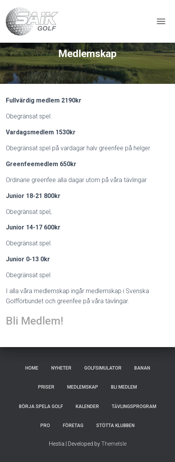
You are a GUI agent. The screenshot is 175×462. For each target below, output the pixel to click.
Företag (73, 425)
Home (31, 368)
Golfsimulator (102, 368)
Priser (46, 387)
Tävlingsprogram (134, 406)
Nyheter (61, 368)
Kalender (87, 406)
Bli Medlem (124, 387)
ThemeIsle (113, 444)
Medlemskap (82, 387)
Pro (45, 425)
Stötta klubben (115, 425)
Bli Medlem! (34, 320)
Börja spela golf (41, 406)
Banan (142, 368)
